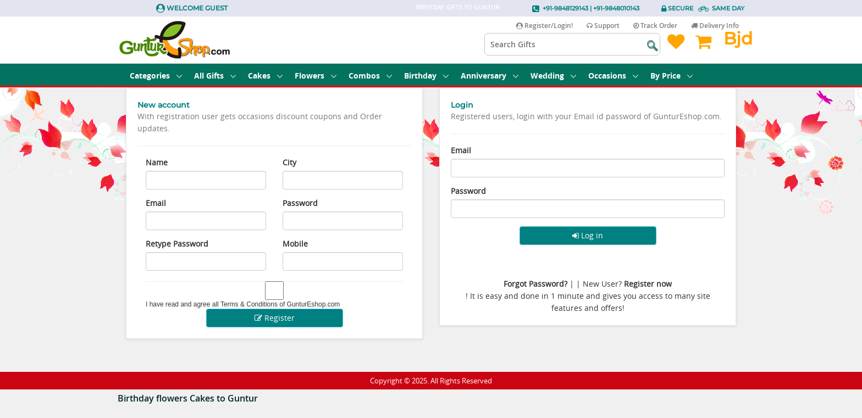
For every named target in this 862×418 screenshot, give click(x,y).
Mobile (295, 243)
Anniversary (489, 75)
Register (275, 318)
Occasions (613, 75)
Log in (587, 235)
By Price (671, 75)
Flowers (315, 75)
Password (300, 203)
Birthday (426, 75)
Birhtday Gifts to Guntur (457, 7)
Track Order (655, 25)
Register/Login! (544, 25)
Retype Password (177, 243)
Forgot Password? (535, 283)
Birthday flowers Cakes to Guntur (188, 398)
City (289, 162)
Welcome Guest (197, 8)
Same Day (728, 8)
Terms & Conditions (249, 304)
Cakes (265, 75)
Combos (370, 75)
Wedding (553, 75)
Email (156, 203)
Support (603, 25)
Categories (156, 75)
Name (157, 162)
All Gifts (215, 75)
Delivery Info (715, 25)
